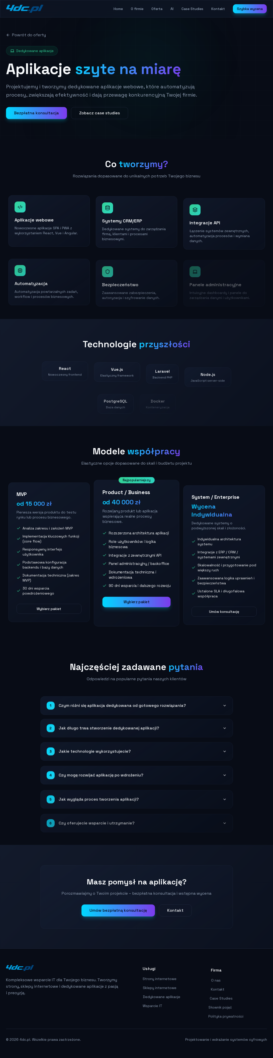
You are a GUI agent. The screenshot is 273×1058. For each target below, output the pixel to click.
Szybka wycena (250, 9)
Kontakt (218, 9)
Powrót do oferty (26, 35)
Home (118, 9)
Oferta (156, 9)
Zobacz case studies (99, 115)
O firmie (137, 9)
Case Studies (192, 9)
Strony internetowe (157, 984)
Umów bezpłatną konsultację (118, 913)
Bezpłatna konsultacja (36, 115)
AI (171, 9)
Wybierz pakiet (49, 612)
